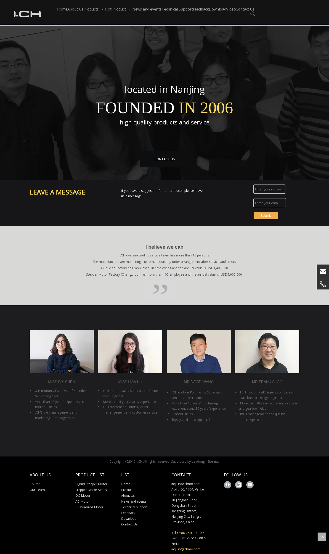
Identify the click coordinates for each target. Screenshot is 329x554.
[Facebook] (227, 484)
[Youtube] (250, 484)
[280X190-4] (199, 351)
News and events (134, 501)
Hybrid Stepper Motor (91, 484)
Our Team (37, 490)
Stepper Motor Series (91, 490)
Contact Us (129, 524)
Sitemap (213, 461)
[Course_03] (160, 289)
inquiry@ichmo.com (185, 484)
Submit (266, 215)
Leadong (198, 461)
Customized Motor (89, 507)
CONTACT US (164, 159)
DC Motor (82, 495)
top (322, 537)
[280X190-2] (267, 351)
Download (128, 518)
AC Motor (82, 501)
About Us (128, 495)
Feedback (128, 513)
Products (127, 490)
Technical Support (134, 507)
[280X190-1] (130, 351)
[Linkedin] (238, 484)
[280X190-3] (62, 351)
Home (125, 484)
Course (35, 484)
